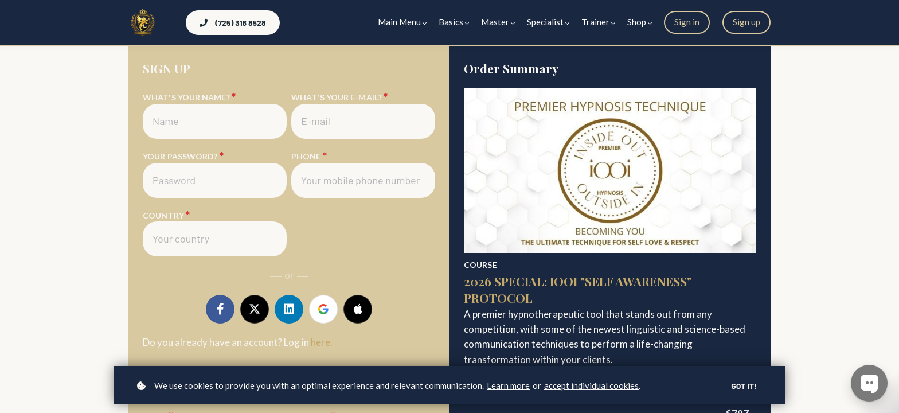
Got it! (744, 386)
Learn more (508, 385)
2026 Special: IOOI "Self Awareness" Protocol (577, 289)
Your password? (182, 156)
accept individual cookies (591, 385)
